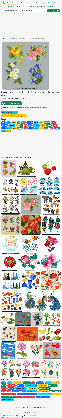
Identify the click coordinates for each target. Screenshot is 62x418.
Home (3, 38)
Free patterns (40, 6)
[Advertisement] (31, 25)
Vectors (9, 38)
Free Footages (40, 3)
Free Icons (10, 6)
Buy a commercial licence (9, 112)
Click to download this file (11, 103)
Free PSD (50, 6)
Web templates (52, 3)
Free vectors (11, 3)
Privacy (33, 407)
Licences (22, 407)
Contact (44, 407)
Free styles (30, 6)
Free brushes (20, 6)
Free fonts (30, 3)
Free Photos (21, 3)
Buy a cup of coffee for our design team (14, 116)
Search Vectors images (10, 11)
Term (28, 407)
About (39, 407)
